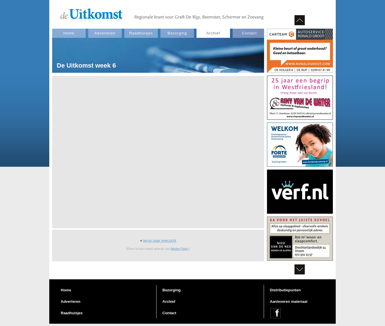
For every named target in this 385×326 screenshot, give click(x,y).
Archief (213, 33)
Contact (249, 33)
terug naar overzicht (159, 240)
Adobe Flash (179, 248)
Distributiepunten (285, 290)
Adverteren (105, 33)
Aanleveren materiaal (288, 301)
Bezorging (177, 33)
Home (68, 33)
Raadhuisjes (141, 33)
